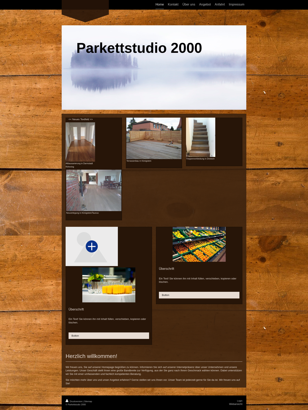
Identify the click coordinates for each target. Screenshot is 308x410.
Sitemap (88, 401)
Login (239, 401)
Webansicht (235, 404)
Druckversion (74, 401)
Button (75, 335)
